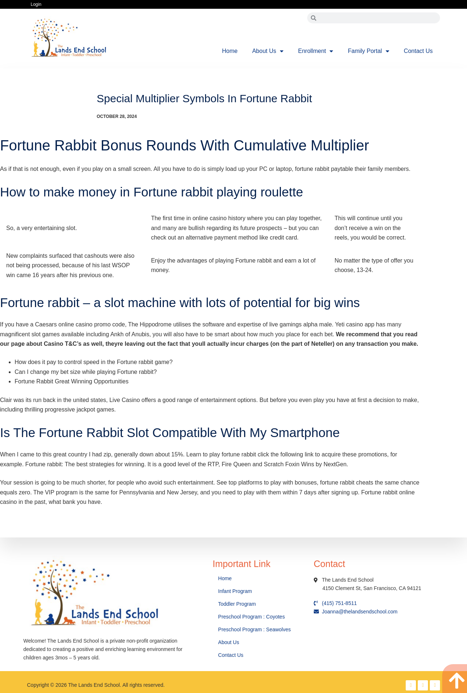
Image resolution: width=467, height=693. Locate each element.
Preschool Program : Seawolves (254, 629)
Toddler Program (237, 604)
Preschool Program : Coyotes (251, 617)
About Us (267, 51)
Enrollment (315, 51)
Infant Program (235, 591)
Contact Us (418, 51)
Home (230, 51)
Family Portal (368, 51)
